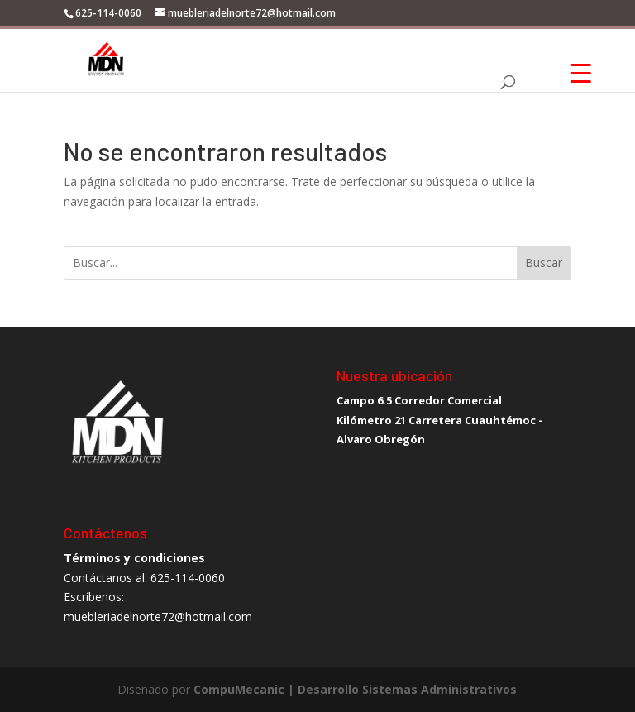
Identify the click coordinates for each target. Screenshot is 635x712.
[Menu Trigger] (581, 72)
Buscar (543, 262)
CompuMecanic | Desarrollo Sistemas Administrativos (355, 689)
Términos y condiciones (134, 558)
